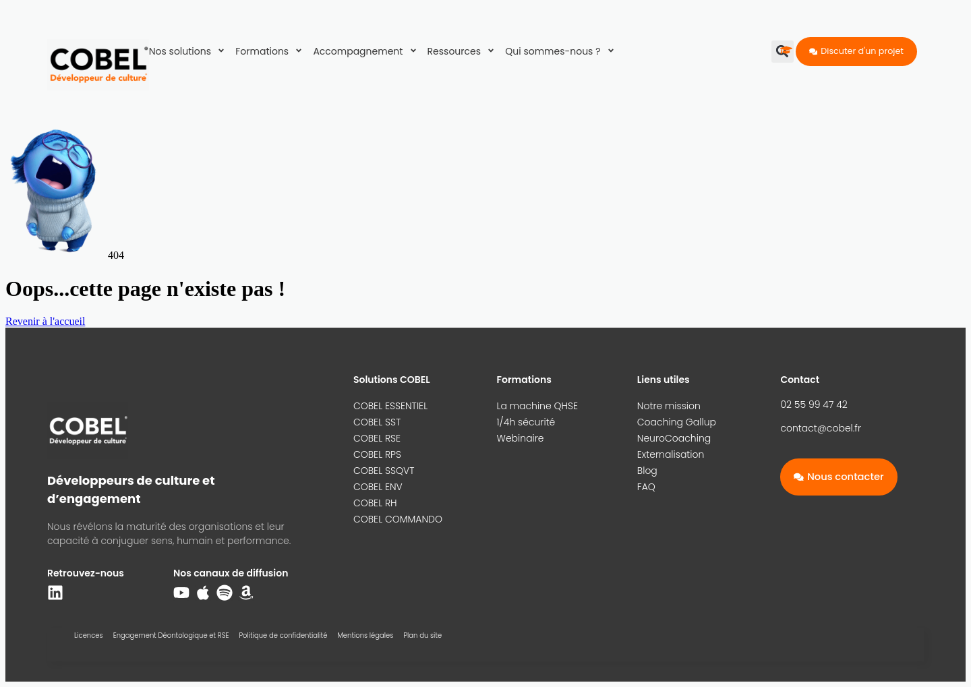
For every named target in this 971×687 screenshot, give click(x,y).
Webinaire (520, 438)
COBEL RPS (377, 454)
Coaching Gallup (676, 422)
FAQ (646, 487)
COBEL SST (377, 422)
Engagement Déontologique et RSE (171, 635)
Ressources (463, 51)
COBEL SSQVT (384, 470)
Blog (647, 470)
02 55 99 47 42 (813, 404)
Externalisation (671, 454)
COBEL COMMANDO (397, 519)
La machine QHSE (538, 406)
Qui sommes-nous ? (561, 51)
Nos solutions (189, 51)
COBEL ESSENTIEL (390, 406)
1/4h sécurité (526, 422)
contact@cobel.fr (820, 428)
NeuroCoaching (674, 438)
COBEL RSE (377, 438)
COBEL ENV (378, 487)
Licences (88, 635)
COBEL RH (375, 503)
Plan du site (422, 635)
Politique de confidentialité (283, 635)
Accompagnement (366, 51)
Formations (270, 51)
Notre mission (669, 406)
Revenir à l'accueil (45, 321)
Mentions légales (365, 635)
